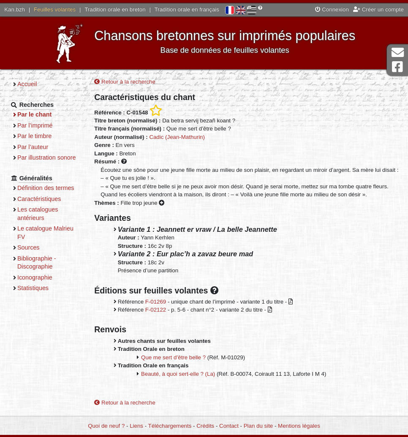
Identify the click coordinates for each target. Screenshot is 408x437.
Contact (229, 426)
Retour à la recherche (124, 82)
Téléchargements (170, 426)
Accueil (27, 84)
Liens (136, 426)
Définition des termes (45, 188)
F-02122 (155, 310)
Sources (28, 247)
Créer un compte (378, 9)
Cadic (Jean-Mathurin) (177, 137)
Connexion (332, 9)
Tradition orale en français (187, 9)
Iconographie (34, 277)
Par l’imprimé (35, 125)
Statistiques (33, 288)
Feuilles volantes (55, 9)
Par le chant (34, 114)
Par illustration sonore (46, 157)
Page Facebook (397, 67)
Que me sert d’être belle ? (173, 357)
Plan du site (258, 426)
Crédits (205, 426)
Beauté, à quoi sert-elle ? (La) (178, 374)
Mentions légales (299, 426)
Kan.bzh (14, 9)
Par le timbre (34, 136)
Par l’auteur (32, 147)
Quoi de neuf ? (106, 426)
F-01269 (155, 302)
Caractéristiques (39, 198)
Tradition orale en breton (114, 9)
